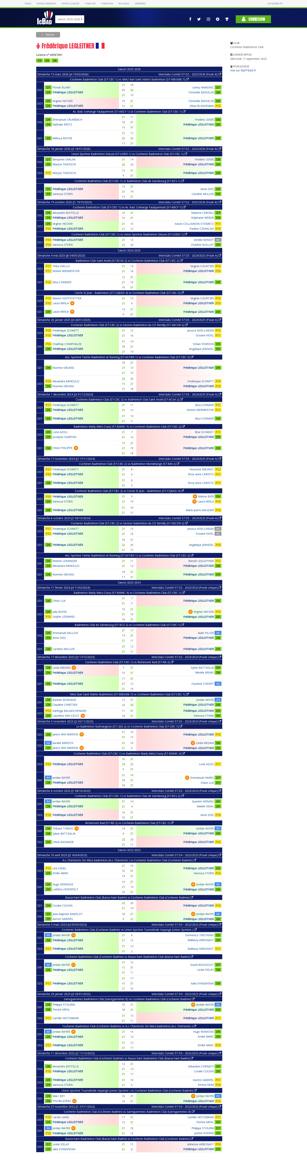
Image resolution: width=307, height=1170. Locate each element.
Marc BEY (58, 1096)
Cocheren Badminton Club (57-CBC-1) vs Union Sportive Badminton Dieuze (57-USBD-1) (129, 234)
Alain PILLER (206, 633)
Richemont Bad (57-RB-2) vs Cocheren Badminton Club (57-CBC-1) (129, 823)
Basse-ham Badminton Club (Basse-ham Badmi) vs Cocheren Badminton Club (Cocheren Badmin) (129, 897)
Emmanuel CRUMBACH (67, 119)
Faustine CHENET (202, 684)
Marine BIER (206, 496)
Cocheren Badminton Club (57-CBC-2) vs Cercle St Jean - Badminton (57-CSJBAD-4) (129, 491)
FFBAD (27, 3)
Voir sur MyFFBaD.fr (243, 70)
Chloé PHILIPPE (62, 448)
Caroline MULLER (203, 194)
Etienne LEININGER (64, 561)
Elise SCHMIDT (204, 432)
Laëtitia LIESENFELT (65, 889)
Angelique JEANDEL (201, 349)
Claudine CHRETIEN (64, 705)
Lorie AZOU (59, 432)
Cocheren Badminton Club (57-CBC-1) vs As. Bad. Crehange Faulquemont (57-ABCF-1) (129, 207)
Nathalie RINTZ (62, 124)
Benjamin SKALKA (64, 159)
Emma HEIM (206, 1085)
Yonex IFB (90, 3)
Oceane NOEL (205, 335)
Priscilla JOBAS (61, 1101)
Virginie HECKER (62, 101)
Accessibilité (274, 3)
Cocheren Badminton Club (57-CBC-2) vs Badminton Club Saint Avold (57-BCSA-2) (129, 399)
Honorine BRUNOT (202, 469)
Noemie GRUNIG (63, 368)
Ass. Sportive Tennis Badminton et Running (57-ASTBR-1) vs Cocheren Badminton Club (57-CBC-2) (129, 357)
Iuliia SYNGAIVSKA (202, 983)
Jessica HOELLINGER (200, 330)
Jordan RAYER (205, 700)
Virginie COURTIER (202, 266)
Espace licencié (70, 3)
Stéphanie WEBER (202, 217)
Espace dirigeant (46, 3)
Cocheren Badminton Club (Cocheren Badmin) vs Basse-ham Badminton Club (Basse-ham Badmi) (129, 957)
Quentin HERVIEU (203, 801)
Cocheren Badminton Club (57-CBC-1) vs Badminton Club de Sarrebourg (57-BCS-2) (129, 796)
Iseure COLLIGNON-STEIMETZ (194, 224)
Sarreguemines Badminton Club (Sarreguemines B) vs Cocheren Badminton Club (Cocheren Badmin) (129, 999)
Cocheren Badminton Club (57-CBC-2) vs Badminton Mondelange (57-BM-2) (129, 464)
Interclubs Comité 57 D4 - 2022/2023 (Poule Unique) (186, 855)
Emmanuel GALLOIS (65, 633)
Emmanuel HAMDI (202, 777)
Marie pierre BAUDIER (200, 510)
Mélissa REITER (62, 138)
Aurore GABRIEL (62, 919)
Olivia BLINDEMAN (202, 106)
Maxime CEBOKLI (202, 213)
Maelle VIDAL (205, 806)
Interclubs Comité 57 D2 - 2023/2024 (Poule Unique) (186, 587)
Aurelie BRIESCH (62, 743)
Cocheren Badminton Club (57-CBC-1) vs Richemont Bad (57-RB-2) (129, 662)
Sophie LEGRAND (63, 616)
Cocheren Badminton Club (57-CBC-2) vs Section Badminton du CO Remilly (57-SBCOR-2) (129, 325)
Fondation (107, 3)
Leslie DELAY (205, 970)
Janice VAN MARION (65, 734)
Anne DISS (207, 189)
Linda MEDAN (61, 667)
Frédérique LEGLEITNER (67, 92)
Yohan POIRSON (203, 344)
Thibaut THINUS (62, 828)
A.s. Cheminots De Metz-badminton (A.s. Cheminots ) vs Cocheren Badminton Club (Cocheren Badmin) (129, 860)
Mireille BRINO (204, 672)
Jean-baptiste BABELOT (67, 914)
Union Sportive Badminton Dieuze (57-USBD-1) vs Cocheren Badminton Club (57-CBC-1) (129, 154)
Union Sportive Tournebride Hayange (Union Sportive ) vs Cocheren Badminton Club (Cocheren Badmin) (129, 1090)
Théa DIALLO (61, 266)
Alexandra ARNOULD (65, 381)
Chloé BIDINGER (63, 842)
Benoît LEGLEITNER (201, 561)
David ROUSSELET (202, 965)
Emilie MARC (60, 873)
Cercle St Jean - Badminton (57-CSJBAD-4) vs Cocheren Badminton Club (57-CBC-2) (129, 293)
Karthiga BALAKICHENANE (69, 711)
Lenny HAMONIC (203, 87)
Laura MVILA (60, 303)
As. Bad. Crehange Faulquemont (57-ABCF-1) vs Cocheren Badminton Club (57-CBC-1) (129, 111)
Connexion (253, 19)
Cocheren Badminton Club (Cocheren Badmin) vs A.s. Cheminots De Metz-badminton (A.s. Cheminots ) (129, 1026)
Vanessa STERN (62, 194)
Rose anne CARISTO (201, 474)
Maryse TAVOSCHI (64, 164)
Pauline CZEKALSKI (202, 228)
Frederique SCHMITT (65, 330)
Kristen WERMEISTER (65, 271)
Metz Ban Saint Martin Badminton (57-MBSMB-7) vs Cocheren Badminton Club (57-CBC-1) (129, 694)
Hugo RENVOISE (62, 884)
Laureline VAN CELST (65, 715)
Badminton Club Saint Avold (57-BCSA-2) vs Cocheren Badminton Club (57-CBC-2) (129, 260)
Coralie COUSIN (62, 905)
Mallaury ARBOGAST (201, 940)
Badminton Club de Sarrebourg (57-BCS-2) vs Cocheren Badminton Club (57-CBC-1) (129, 625)
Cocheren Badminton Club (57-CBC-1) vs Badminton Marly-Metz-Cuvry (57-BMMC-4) (129, 753)
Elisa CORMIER (61, 282)
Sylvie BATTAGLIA (202, 667)
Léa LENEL (59, 868)
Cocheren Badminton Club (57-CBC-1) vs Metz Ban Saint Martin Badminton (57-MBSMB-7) (129, 79)
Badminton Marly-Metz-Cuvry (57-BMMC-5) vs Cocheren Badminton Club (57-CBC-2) (129, 426)
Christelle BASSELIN (201, 92)
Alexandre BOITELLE (65, 213)
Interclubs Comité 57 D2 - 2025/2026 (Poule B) (189, 74)
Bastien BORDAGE (64, 700)
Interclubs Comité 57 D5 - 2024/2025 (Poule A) (190, 255)
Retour (49, 34)
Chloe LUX (59, 601)
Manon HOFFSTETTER (66, 298)
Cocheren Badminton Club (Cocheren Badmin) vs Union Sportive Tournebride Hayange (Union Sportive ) (129, 929)
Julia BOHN (59, 612)
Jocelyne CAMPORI (64, 437)
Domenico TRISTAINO (199, 935)
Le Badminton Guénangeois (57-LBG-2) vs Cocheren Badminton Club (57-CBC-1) (129, 726)
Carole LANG (60, 1117)
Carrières (140, 3)
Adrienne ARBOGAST (200, 1144)
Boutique (123, 3)
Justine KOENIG (204, 1133)
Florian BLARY (61, 87)
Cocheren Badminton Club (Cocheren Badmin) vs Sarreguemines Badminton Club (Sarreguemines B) (129, 1112)
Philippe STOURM (63, 1004)
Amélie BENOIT (204, 240)
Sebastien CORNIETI (201, 1066)
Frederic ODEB (204, 119)
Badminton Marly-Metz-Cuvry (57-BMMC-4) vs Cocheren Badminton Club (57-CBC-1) (129, 593)
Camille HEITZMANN (65, 1018)
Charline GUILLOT (202, 245)
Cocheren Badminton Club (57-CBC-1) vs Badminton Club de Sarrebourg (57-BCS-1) (129, 181)
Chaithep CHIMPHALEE (67, 344)
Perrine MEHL (61, 1009)
